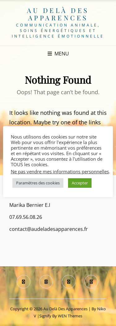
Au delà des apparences (58, 14)
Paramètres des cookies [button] (38, 183)
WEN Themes (70, 316)
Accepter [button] (80, 183)
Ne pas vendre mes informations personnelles (60, 171)
